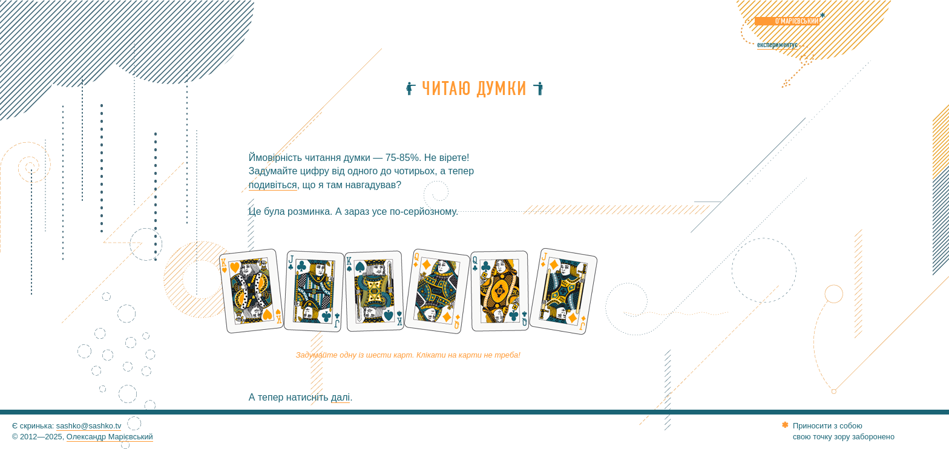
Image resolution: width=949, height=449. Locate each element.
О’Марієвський (796, 21)
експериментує (777, 45)
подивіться (273, 185)
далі (340, 397)
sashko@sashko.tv (89, 425)
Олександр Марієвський (110, 436)
